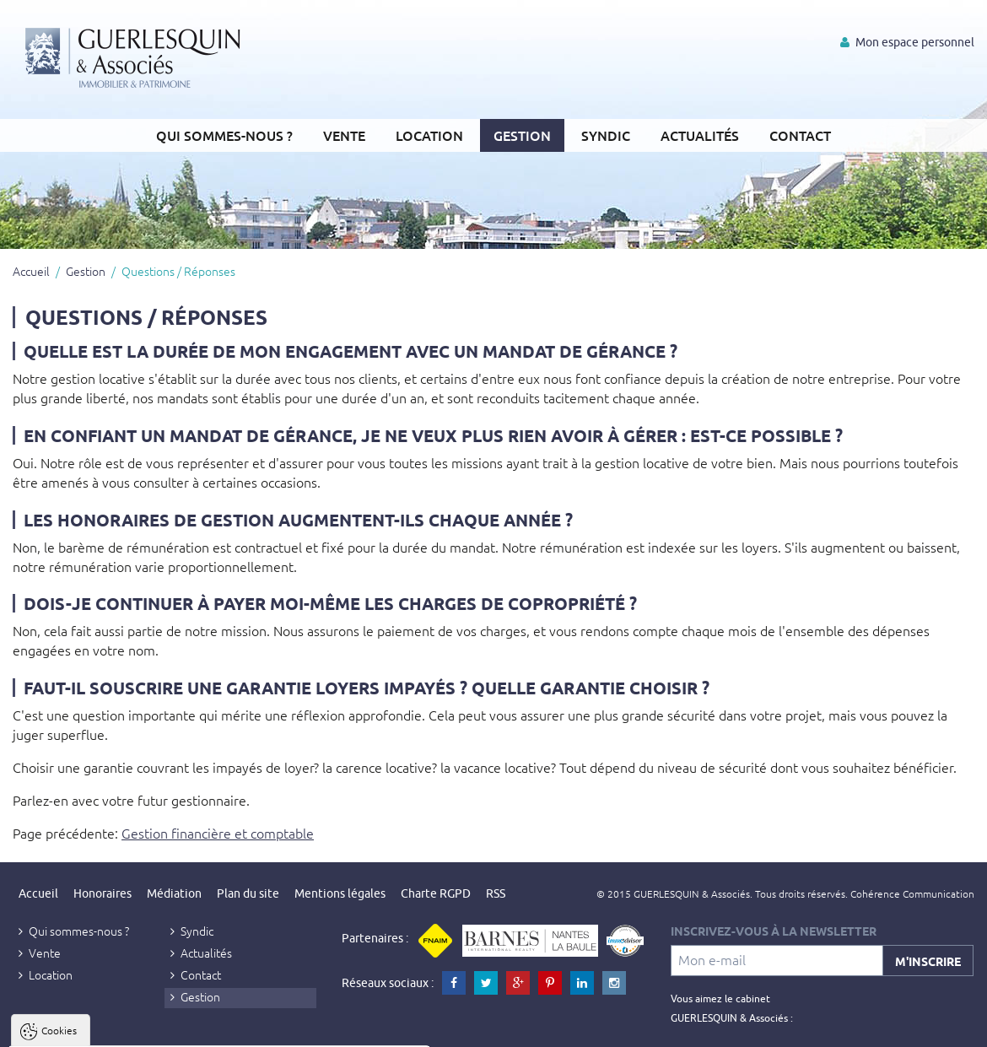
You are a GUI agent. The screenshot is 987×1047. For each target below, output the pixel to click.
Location (429, 135)
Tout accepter (119, 1031)
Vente (344, 135)
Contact (800, 135)
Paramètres (326, 1031)
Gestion (522, 135)
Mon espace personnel (907, 42)
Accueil (31, 270)
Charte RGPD (436, 893)
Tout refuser (225, 1031)
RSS (495, 893)
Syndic (605, 135)
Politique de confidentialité (98, 990)
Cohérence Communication (912, 893)
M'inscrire (928, 961)
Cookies (59, 827)
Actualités (700, 135)
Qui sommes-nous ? (224, 135)
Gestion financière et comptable (217, 832)
